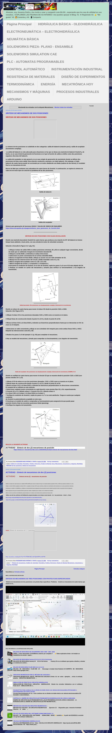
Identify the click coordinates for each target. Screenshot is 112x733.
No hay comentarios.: (53, 461)
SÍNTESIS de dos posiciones (14, 465)
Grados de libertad (46, 463)
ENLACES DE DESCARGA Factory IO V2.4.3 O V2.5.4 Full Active (32, 659)
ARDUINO (14, 99)
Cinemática (26, 463)
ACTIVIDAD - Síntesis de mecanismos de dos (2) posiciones (31, 472)
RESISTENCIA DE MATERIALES (31, 77)
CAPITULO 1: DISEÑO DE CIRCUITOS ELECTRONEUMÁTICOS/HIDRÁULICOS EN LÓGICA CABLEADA (44, 698)
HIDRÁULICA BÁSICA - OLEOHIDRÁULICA (70, 24)
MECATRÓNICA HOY (77, 84)
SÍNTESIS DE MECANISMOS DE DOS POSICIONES (27, 113)
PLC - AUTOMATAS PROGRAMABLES (35, 61)
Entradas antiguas (79, 569)
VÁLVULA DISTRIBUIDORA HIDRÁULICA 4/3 (26, 721)
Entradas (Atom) (19, 572)
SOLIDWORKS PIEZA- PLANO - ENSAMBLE (40, 46)
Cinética (32, 463)
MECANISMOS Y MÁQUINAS (28, 92)
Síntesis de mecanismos (29, 465)
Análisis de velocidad (16, 463)
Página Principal (19, 24)
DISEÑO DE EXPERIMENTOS (83, 77)
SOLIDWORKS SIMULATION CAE (32, 54)
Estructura (37, 463)
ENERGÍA (48, 84)
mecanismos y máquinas (69, 463)
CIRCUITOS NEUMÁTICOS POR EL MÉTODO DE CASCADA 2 (31, 674)
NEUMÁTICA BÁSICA (23, 39)
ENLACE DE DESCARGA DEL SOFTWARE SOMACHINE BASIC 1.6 (33, 713)
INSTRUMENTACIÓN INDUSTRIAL (77, 69)
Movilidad (79, 463)
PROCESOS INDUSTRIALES (77, 92)
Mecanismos (58, 463)
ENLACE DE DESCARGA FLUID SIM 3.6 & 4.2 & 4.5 (28, 667)
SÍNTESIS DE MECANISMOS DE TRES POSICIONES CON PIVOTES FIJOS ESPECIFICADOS (38, 578)
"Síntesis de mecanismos (19, 563)
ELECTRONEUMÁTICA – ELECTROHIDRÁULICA (43, 31)
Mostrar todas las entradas (63, 107)
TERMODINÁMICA (20, 84)
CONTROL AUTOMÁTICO (26, 69)
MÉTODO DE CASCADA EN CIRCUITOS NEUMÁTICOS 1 (30, 706)
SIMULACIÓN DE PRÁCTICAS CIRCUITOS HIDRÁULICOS (30, 682)
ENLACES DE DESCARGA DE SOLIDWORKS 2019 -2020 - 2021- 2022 (34, 652)
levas (53, 463)
